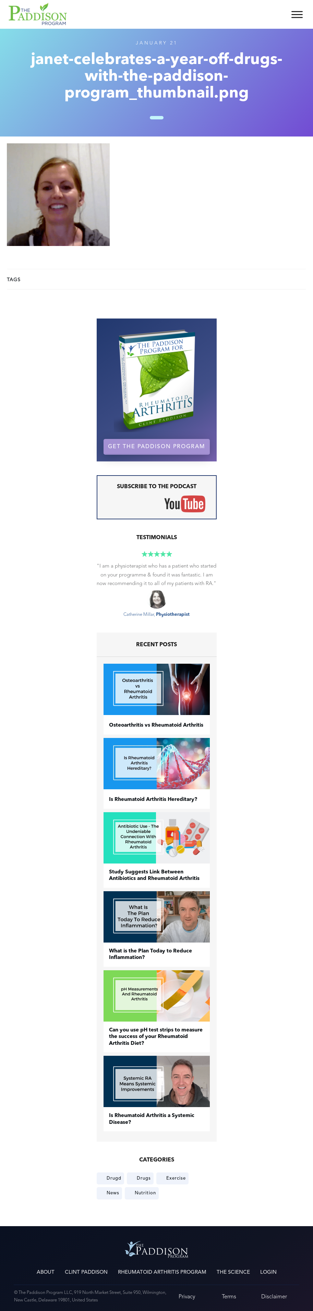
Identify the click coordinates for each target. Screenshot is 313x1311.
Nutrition (145, 1193)
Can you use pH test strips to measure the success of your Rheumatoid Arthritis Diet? (156, 1037)
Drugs (144, 1178)
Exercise (176, 1178)
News (113, 1193)
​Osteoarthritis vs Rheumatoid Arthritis (156, 725)
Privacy (187, 1296)
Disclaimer (274, 1296)
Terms (229, 1296)
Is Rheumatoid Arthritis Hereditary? (153, 799)
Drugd (114, 1178)
